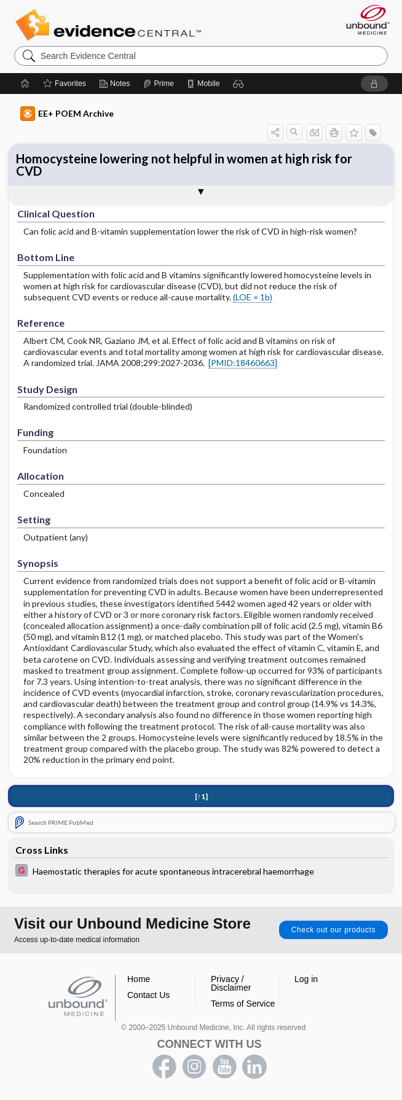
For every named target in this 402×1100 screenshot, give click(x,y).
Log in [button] (306, 979)
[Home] (25, 83)
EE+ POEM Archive (67, 113)
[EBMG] (201, 872)
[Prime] (158, 83)
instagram (194, 1067)
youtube (224, 1067)
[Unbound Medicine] (364, 19)
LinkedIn (254, 1067)
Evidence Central (111, 25)
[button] (238, 83)
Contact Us (148, 995)
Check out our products (333, 930)
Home (138, 979)
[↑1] (201, 796)
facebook (164, 1067)
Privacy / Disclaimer (231, 983)
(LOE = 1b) (252, 297)
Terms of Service (243, 1003)
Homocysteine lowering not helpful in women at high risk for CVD (184, 164)
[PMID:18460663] (242, 362)
